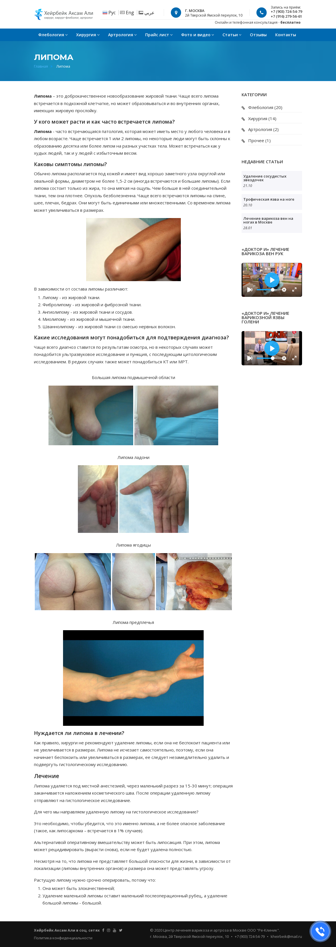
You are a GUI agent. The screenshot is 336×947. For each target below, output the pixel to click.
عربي (149, 12)
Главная (41, 66)
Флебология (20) (265, 107)
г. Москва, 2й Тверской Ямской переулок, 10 (189, 936)
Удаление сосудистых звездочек (264, 178)
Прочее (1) (259, 140)
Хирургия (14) (262, 118)
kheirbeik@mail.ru (286, 936)
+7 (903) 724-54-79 (250, 936)
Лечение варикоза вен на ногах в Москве (268, 220)
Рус (112, 12)
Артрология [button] (122, 34)
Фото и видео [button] (197, 34)
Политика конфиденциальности (63, 937)
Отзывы (258, 34)
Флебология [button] (53, 34)
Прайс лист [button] (159, 34)
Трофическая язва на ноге (268, 199)
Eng (130, 12)
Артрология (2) (263, 129)
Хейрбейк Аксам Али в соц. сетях (67, 930)
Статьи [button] (231, 34)
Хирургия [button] (88, 34)
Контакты (285, 34)
